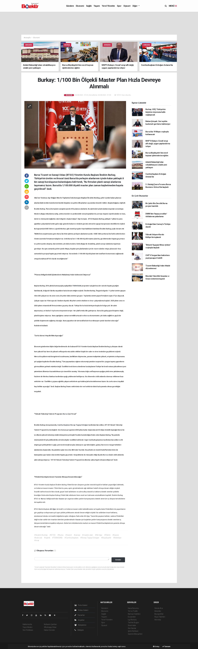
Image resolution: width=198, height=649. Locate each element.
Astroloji (157, 620)
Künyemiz (80, 625)
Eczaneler (132, 617)
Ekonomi (80, 6)
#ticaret (68, 535)
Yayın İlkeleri (27, 627)
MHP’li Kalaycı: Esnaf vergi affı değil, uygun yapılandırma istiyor (157, 143)
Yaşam (97, 6)
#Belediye (117, 538)
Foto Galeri (81, 605)
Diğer (135, 6)
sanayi (103, 244)
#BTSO (52, 535)
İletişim (79, 630)
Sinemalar (132, 625)
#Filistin (107, 535)
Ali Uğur (53, 509)
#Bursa (60, 535)
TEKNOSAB (76, 286)
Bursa (86, 316)
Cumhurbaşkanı (63, 425)
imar (92, 301)
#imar (36, 540)
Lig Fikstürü (132, 620)
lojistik (111, 214)
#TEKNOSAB (57, 538)
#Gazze (115, 535)
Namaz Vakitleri (134, 614)
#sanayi (77, 535)
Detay (156, 646)
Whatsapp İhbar (50, 627)
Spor (119, 6)
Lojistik (57, 229)
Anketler (157, 611)
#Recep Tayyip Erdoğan (89, 538)
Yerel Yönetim (108, 6)
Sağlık (89, 6)
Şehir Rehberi (133, 631)
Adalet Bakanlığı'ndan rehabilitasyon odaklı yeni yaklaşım (156, 165)
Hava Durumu (133, 608)
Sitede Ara (158, 608)
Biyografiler (159, 614)
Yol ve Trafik (133, 611)
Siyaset (126, 6)
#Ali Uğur (98, 535)
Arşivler (80, 620)
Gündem (70, 6)
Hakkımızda (27, 624)
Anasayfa (27, 38)
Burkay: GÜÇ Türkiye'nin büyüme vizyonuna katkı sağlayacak (155, 112)
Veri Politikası (28, 630)
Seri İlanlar (132, 628)
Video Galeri (81, 610)
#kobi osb (38, 538)
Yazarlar (80, 615)
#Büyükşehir (106, 538)
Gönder (118, 560)
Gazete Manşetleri (135, 634)
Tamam (166, 646)
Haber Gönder (49, 630)
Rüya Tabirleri (159, 617)
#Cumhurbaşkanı (71, 538)
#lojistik (47, 538)
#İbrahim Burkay (41, 535)
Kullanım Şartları (50, 624)
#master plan (87, 535)
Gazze (61, 499)
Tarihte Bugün (133, 622)
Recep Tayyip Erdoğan (79, 425)
